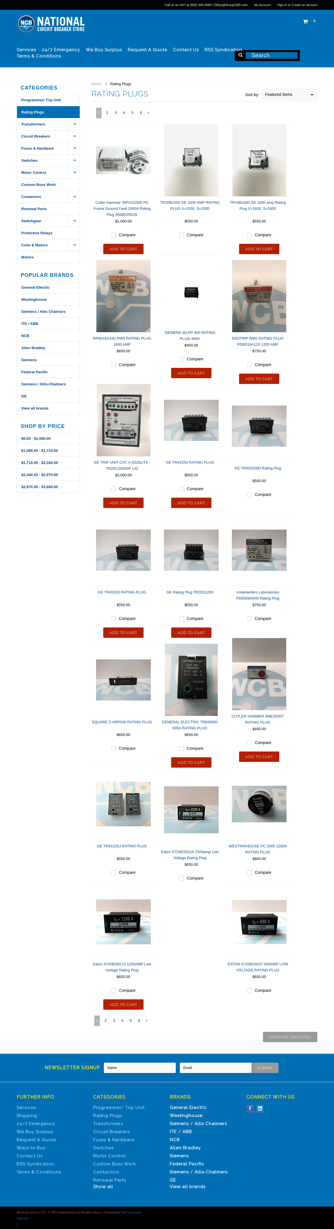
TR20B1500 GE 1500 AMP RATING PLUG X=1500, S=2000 (190, 205)
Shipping (27, 1115)
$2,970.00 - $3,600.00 (39, 487)
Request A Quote (147, 49)
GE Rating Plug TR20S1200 (190, 592)
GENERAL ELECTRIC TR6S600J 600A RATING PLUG (190, 725)
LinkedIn (260, 1108)
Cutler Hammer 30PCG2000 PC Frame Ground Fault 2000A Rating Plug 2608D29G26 (122, 208)
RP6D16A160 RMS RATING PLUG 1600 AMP (122, 341)
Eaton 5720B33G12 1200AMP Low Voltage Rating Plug (122, 967)
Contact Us (186, 49)
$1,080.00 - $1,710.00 (39, 450)
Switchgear (31, 221)
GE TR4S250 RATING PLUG (190, 462)
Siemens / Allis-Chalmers (43, 384)
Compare (127, 235)
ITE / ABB (29, 323)
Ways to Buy (31, 1147)
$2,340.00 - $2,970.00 (39, 475)
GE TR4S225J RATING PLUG (122, 846)
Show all (103, 1186)
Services (26, 49)
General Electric (35, 287)
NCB (25, 336)
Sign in (282, 5)
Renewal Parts (34, 209)
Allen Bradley (33, 348)
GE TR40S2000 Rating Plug (257, 468)
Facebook (250, 1108)
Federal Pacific (34, 372)
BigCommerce (131, 1212)
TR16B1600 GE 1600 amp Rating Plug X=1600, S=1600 (258, 205)
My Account (262, 5)
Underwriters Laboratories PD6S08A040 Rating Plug (257, 595)
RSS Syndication (223, 49)
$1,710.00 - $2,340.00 (39, 463)
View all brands (34, 408)
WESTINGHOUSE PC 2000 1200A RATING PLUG (258, 849)
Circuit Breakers (35, 136)
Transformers (33, 124)
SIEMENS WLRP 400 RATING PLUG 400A (190, 335)
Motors (27, 257)
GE (24, 396)
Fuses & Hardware (37, 148)
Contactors (31, 197)
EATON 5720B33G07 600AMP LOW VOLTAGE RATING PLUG (258, 967)
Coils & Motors (34, 245)
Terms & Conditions (39, 56)
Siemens (29, 360)
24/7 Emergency (61, 49)
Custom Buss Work (38, 184)
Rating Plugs (32, 112)
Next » (148, 114)
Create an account (304, 5)
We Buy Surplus (104, 49)
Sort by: (252, 94)
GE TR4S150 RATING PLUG (122, 592)
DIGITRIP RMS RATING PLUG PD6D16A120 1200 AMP (257, 341)
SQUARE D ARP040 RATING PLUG (122, 722)
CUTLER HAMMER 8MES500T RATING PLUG (258, 719)
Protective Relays (36, 233)
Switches (29, 160)
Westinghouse (34, 299)
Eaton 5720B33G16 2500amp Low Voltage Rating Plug (190, 855)
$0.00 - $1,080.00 (36, 438)
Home (96, 84)
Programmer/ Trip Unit (41, 100)
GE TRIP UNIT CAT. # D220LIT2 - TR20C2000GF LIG (122, 465)
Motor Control (33, 172)
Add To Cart (123, 249)
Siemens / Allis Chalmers (43, 311)
